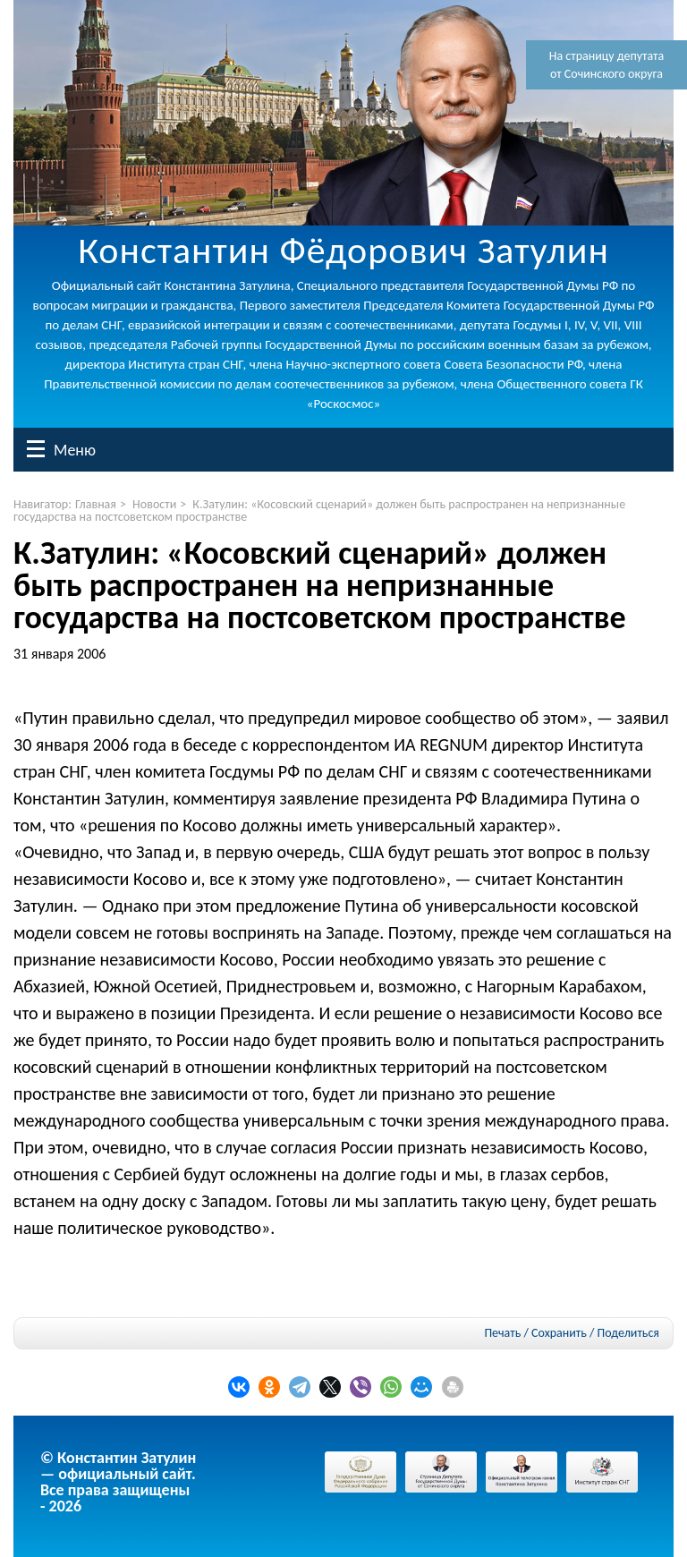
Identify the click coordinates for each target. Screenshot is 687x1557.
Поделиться (628, 1333)
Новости (154, 504)
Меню (36, 448)
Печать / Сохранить (535, 1332)
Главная (95, 504)
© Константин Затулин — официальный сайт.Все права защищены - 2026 (118, 1482)
